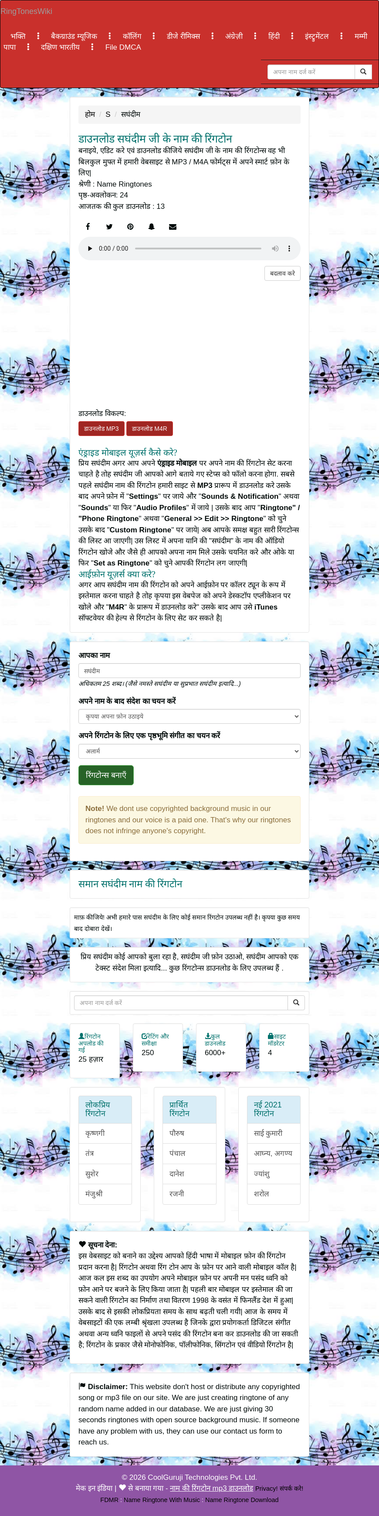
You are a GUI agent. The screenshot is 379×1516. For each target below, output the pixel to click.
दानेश (176, 1174)
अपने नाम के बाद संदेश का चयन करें (127, 701)
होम (90, 114)
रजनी (176, 1194)
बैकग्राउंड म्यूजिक (75, 36)
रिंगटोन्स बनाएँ (106, 775)
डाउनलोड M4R (149, 428)
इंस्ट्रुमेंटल (318, 36)
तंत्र (89, 1153)
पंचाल (177, 1153)
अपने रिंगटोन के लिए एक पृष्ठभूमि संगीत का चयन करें (149, 736)
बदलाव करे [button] (282, 273)
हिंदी (275, 36)
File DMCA (123, 47)
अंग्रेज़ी (235, 36)
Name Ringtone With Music (162, 1499)
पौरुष (176, 1133)
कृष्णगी (95, 1133)
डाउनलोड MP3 (101, 428)
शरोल (261, 1194)
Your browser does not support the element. (189, 248)
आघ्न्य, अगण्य (273, 1153)
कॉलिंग (133, 36)
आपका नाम (94, 655)
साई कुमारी (268, 1133)
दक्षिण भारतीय (61, 47)
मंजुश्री (93, 1194)
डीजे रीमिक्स (184, 36)
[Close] (311, 72)
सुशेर (91, 1174)
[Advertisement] (189, 342)
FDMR (109, 1499)
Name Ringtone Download (242, 1499)
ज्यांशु (262, 1174)
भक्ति (19, 36)
